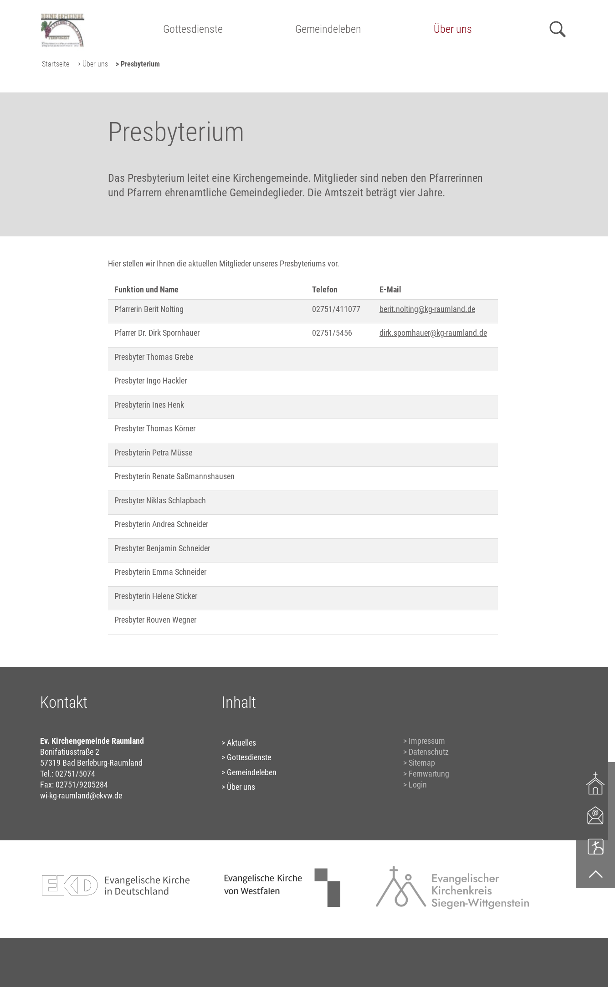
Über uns (453, 29)
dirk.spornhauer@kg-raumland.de (433, 333)
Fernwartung (429, 773)
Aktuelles (241, 742)
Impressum (427, 741)
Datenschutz (429, 752)
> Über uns (92, 64)
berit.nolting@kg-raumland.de (427, 309)
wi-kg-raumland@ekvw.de (81, 795)
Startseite (55, 64)
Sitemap (422, 762)
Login (418, 784)
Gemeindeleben (328, 29)
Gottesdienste (193, 29)
